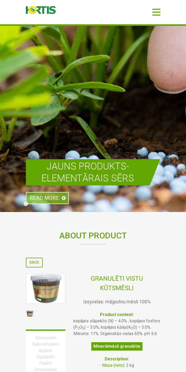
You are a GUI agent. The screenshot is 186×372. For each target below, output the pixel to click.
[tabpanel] (93, 119)
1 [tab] (25, 204)
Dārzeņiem (45, 337)
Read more (44, 198)
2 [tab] (33, 204)
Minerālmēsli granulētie (116, 346)
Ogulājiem (45, 356)
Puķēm (45, 363)
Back (34, 262)
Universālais (45, 369)
